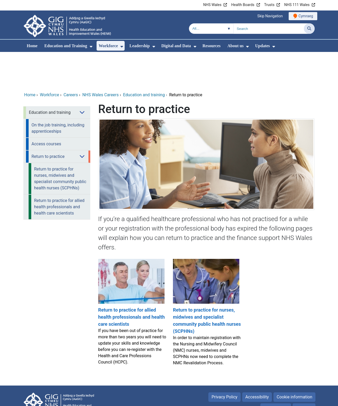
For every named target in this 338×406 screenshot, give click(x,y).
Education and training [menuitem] (50, 76)
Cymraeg (306, 16)
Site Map (304, 372)
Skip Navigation (270, 16)
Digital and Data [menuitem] (176, 46)
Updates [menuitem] (262, 46)
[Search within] (211, 28)
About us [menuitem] (236, 46)
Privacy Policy (224, 361)
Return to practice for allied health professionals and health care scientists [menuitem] (59, 171)
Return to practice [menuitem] (48, 120)
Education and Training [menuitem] (65, 46)
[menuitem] (91, 47)
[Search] (309, 28)
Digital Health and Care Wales (281, 399)
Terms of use (275, 372)
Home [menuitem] (32, 46)
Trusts (269, 5)
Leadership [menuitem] (139, 46)
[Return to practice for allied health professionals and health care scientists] (132, 279)
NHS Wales (212, 5)
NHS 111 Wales (297, 5)
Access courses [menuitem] (46, 108)
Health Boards (242, 5)
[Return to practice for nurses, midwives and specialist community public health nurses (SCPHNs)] (206, 279)
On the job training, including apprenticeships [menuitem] (57, 92)
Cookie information (294, 361)
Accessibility (257, 361)
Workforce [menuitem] (108, 46)
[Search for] (268, 28)
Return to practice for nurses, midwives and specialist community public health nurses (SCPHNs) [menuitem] (60, 143)
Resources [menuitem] (212, 46)
